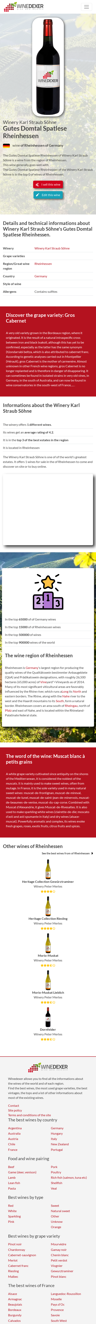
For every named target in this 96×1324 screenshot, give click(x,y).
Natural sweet (60, 1211)
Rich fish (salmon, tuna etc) (69, 1177)
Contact (13, 1105)
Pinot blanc (58, 1276)
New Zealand (60, 1144)
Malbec (13, 1276)
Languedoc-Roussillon (66, 1294)
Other (55, 1216)
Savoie (55, 1315)
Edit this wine (48, 195)
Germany (40, 276)
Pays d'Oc (57, 1304)
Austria (13, 1139)
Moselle (56, 1299)
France (12, 1149)
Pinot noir (15, 1244)
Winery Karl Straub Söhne (30, 122)
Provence (57, 1310)
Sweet (55, 1205)
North (77, 691)
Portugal (57, 1149)
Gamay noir (59, 1249)
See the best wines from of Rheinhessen (67, 853)
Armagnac (15, 1299)
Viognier (56, 1265)
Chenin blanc (60, 1255)
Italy (54, 1139)
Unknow (56, 1221)
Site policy (15, 1110)
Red (10, 1205)
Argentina (15, 1128)
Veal (54, 1188)
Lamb (12, 1177)
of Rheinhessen (33, 145)
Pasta (12, 1188)
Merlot (13, 1260)
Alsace (12, 1294)
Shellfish (56, 1183)
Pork (54, 1167)
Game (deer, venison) (22, 1172)
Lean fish (14, 1183)
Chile (11, 1144)
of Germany (54, 145)
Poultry (56, 1172)
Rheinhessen (43, 263)
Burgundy (14, 1315)
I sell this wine (48, 184)
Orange (56, 1227)
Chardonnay (16, 1249)
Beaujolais (15, 1304)
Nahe (66, 696)
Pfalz (8, 710)
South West (59, 1320)
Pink (11, 1221)
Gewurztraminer (62, 1271)
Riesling (13, 1271)
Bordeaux (14, 1310)
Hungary (57, 1133)
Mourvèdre (58, 1244)
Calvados (14, 1320)
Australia (14, 1133)
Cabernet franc (18, 1265)
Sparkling (14, 1216)
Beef (11, 1167)
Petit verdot (59, 1260)
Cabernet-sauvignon (22, 1255)
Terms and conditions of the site (29, 1115)
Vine (43, 682)
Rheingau (71, 705)
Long (65, 691)
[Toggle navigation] (86, 7)
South (60, 701)
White (12, 1211)
